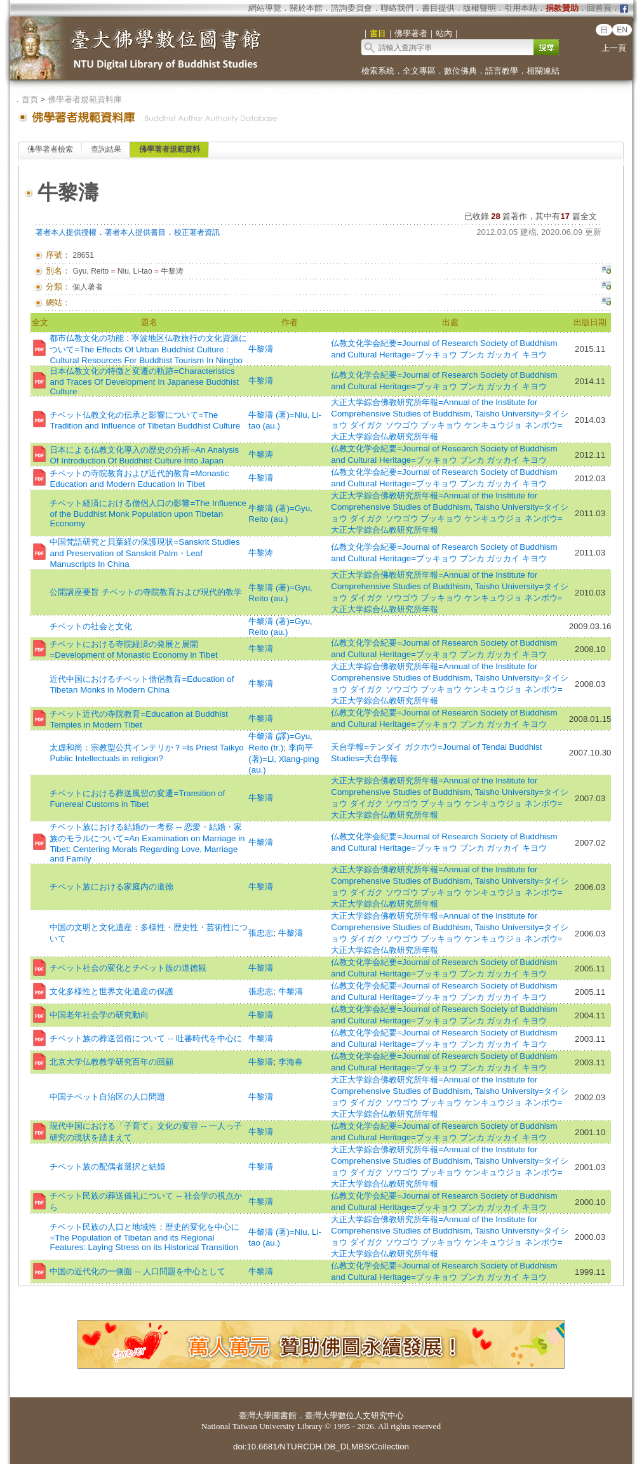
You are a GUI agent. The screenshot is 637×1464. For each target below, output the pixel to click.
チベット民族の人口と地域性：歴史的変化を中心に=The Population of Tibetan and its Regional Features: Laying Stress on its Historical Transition (144, 1237)
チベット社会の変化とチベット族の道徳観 (128, 968)
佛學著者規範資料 (169, 149)
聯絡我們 (396, 8)
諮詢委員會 (351, 8)
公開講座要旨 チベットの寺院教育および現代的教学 (146, 592)
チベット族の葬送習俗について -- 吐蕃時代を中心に (145, 1038)
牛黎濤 (260, 349)
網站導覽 (264, 8)
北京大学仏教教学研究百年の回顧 (111, 1062)
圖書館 (284, 1415)
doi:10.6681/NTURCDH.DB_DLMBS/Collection (321, 1446)
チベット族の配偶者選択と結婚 (107, 1166)
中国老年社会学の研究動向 (99, 1015)
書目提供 (438, 8)
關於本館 (306, 8)
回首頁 (599, 8)
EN (622, 29)
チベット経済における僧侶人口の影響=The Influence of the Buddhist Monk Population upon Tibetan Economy (148, 513)
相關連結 (543, 71)
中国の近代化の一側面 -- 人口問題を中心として (137, 1271)
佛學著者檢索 (50, 149)
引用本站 (520, 8)
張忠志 (260, 933)
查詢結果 (106, 149)
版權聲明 (479, 8)
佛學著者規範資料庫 (85, 99)
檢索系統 (377, 71)
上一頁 (613, 48)
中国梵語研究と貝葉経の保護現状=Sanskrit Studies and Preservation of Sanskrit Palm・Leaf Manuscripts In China (144, 553)
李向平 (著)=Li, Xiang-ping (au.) (283, 759)
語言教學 (501, 71)
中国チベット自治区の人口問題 (107, 1096)
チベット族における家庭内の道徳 (111, 886)
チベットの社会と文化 (91, 626)
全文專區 (419, 71)
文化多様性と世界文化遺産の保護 (111, 991)
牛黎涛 (260, 454)
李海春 (290, 1062)
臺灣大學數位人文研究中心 (354, 1415)
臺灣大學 (255, 1415)
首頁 (30, 99)
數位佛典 (460, 71)
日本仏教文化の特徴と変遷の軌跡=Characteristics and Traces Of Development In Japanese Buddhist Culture (144, 381)
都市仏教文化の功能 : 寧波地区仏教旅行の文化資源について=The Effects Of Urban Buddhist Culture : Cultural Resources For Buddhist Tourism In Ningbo (148, 349)
